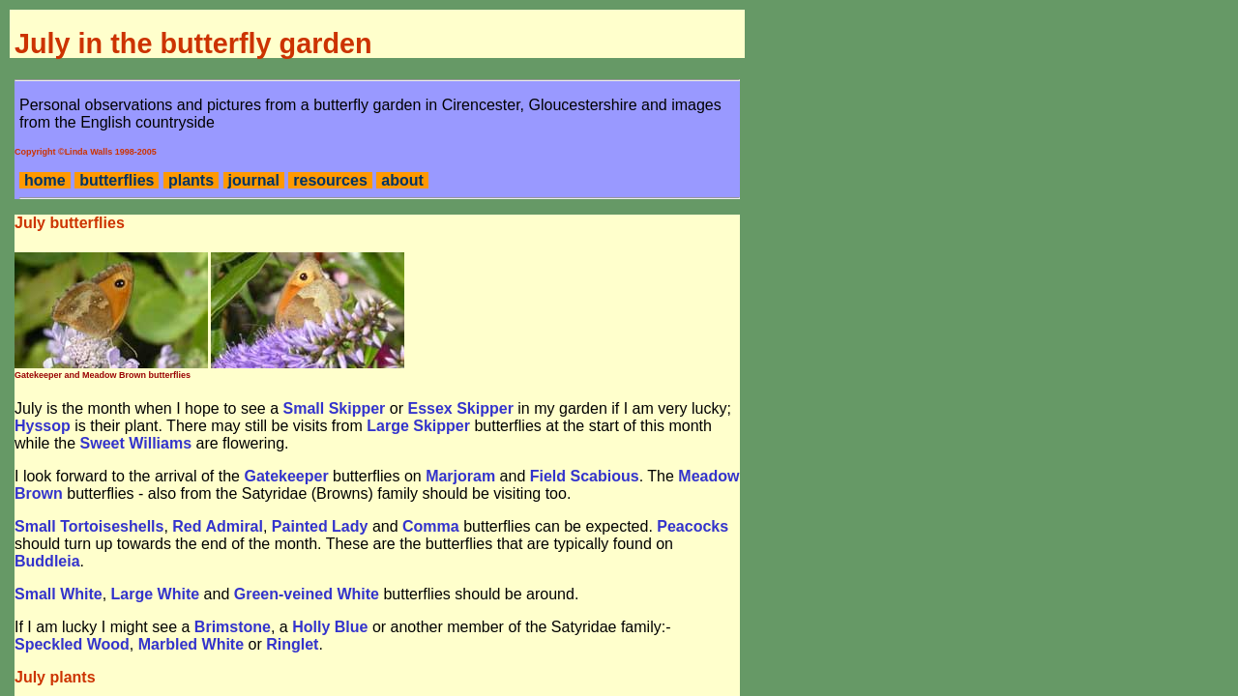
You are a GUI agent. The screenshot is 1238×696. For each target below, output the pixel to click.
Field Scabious (584, 476)
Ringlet (292, 644)
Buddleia (47, 561)
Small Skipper (334, 408)
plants (191, 180)
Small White (59, 594)
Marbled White (191, 644)
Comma (430, 526)
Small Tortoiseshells (89, 526)
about (402, 180)
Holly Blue (330, 627)
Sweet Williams (136, 443)
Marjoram (460, 476)
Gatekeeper (286, 476)
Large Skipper (418, 426)
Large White (155, 594)
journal (254, 180)
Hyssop (43, 426)
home (45, 180)
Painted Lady (320, 526)
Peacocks (692, 526)
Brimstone (232, 627)
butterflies (116, 180)
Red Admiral (217, 526)
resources (330, 180)
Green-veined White (306, 594)
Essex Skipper (460, 408)
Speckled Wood (72, 644)
